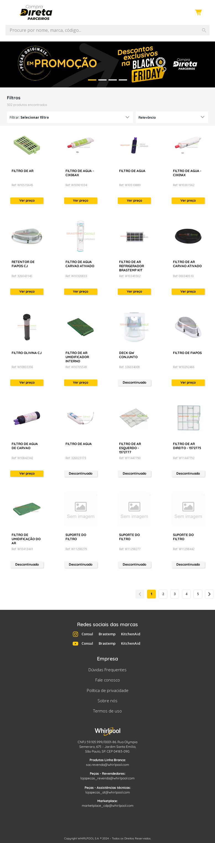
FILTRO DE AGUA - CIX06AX (79, 173)
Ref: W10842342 (22, 458)
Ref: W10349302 (130, 276)
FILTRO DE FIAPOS (187, 353)
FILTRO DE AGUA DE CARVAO (25, 446)
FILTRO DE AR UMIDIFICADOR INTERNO (77, 357)
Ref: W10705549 (76, 367)
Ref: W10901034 (76, 185)
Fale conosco (107, 680)
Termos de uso (107, 711)
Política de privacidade (108, 690)
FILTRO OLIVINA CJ (27, 353)
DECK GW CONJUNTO (128, 355)
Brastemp (107, 633)
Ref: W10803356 (22, 367)
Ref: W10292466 (184, 367)
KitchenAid (130, 633)
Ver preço (27, 200)
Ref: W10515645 (22, 185)
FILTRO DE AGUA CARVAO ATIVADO (79, 264)
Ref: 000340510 (183, 276)
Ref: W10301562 (184, 185)
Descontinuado (134, 382)
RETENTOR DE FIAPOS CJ (23, 264)
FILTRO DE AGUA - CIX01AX (187, 173)
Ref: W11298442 (184, 549)
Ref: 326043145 (22, 276)
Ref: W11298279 (76, 549)
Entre (184, 12)
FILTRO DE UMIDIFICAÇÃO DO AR (26, 539)
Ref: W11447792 (184, 458)
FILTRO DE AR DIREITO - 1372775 (187, 446)
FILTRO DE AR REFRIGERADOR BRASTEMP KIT (131, 266)
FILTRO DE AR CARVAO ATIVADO (187, 264)
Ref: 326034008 (129, 367)
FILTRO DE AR (22, 171)
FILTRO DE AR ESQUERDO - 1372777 (130, 448)
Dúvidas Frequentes (107, 669)
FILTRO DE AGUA (132, 171)
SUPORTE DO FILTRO (75, 537)
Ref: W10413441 (22, 549)
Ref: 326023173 (75, 458)
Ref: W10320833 (76, 276)
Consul (87, 633)
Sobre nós (107, 700)
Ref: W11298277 (130, 549)
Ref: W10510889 (130, 185)
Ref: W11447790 (130, 458)
